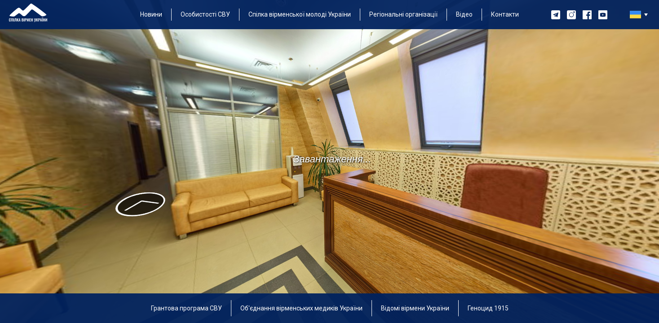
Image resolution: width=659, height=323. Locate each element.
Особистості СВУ (205, 14)
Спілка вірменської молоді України (299, 14)
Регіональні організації (403, 14)
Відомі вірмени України (415, 308)
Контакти (505, 14)
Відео (464, 14)
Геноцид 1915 (488, 308)
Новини (151, 14)
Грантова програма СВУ (186, 308)
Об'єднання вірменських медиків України (301, 308)
